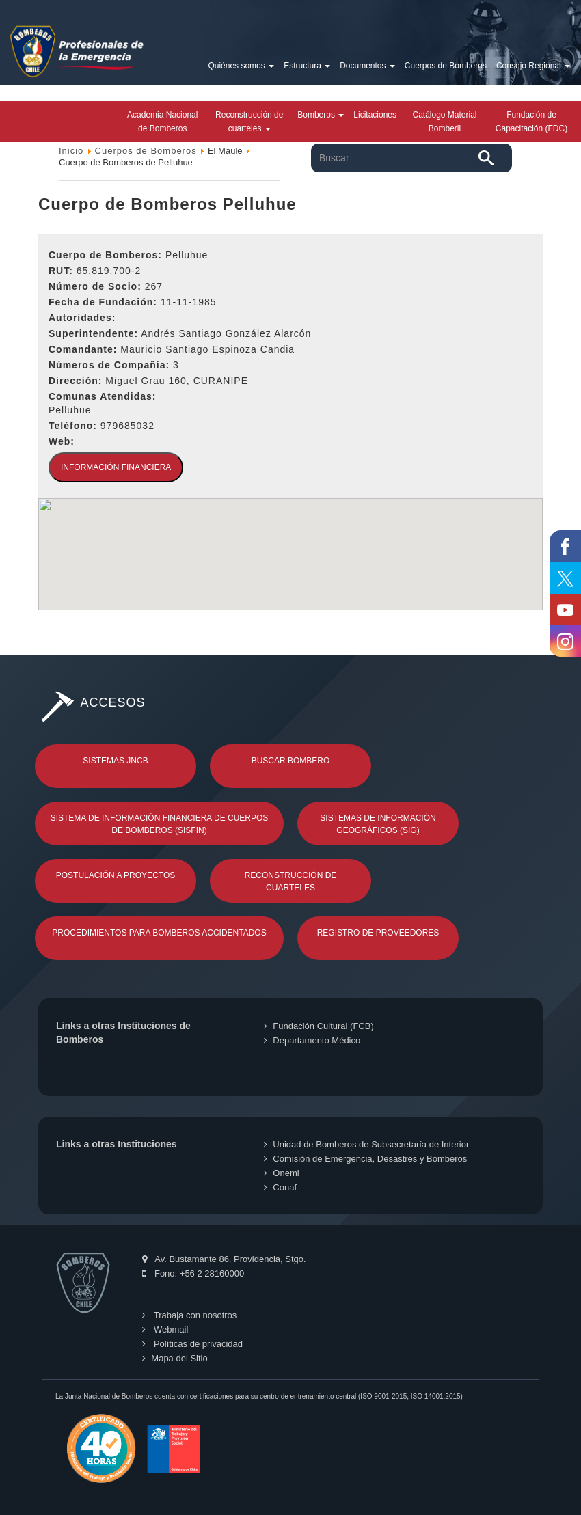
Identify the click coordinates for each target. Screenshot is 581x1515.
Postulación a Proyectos (116, 875)
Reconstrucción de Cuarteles (291, 881)
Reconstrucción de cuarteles (249, 121)
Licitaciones (374, 115)
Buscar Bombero (291, 760)
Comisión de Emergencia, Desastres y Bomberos (365, 1159)
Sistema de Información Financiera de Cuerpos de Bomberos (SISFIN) (160, 824)
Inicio (71, 151)
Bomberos (320, 115)
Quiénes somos (241, 65)
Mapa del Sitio (174, 1358)
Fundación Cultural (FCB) (318, 1026)
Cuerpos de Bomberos (446, 65)
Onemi (281, 1173)
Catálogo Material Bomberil (444, 121)
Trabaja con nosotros (189, 1315)
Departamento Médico (312, 1040)
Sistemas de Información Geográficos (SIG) (377, 824)
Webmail (165, 1329)
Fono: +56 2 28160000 (193, 1273)
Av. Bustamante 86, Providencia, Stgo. (224, 1259)
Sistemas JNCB (115, 760)
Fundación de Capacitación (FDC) (531, 121)
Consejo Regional (533, 65)
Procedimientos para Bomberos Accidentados (159, 933)
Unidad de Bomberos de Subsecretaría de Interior (366, 1144)
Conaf (280, 1187)
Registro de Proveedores (378, 933)
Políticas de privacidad (192, 1344)
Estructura (307, 65)
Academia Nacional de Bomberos (162, 121)
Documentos (367, 65)
